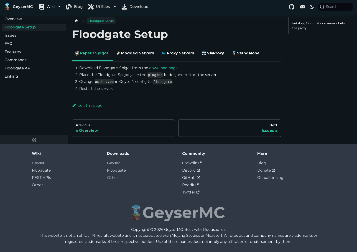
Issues (10, 35)
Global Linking (270, 178)
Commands (16, 60)
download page (163, 68)
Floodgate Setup (20, 27)
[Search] (335, 7)
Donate (266, 170)
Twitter (190, 192)
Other (37, 185)
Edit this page (87, 105)
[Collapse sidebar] (34, 139)
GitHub (191, 178)
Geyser (38, 163)
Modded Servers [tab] (135, 53)
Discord (191, 170)
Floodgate (41, 170)
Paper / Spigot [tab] (92, 53)
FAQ (9, 43)
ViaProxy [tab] (213, 53)
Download (138, 7)
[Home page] (76, 20)
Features (13, 52)
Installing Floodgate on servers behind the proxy (320, 26)
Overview (13, 19)
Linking (11, 76)
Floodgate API (18, 68)
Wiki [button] (50, 7)
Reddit (190, 185)
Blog (78, 7)
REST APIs (41, 178)
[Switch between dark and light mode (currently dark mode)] (311, 6)
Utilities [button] (103, 7)
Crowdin (191, 163)
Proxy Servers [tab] (178, 53)
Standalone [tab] (246, 53)
